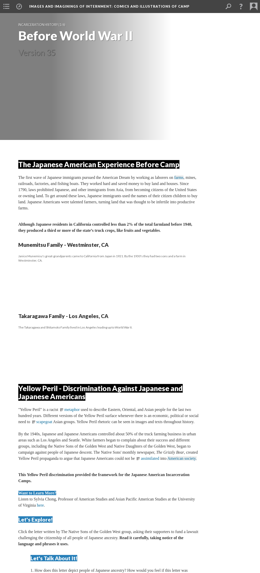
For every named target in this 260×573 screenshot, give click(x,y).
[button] (6, 6)
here (40, 505)
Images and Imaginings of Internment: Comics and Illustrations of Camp (109, 6)
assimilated (150, 458)
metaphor (72, 409)
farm (178, 177)
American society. (181, 458)
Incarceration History (38, 25)
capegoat (44, 422)
